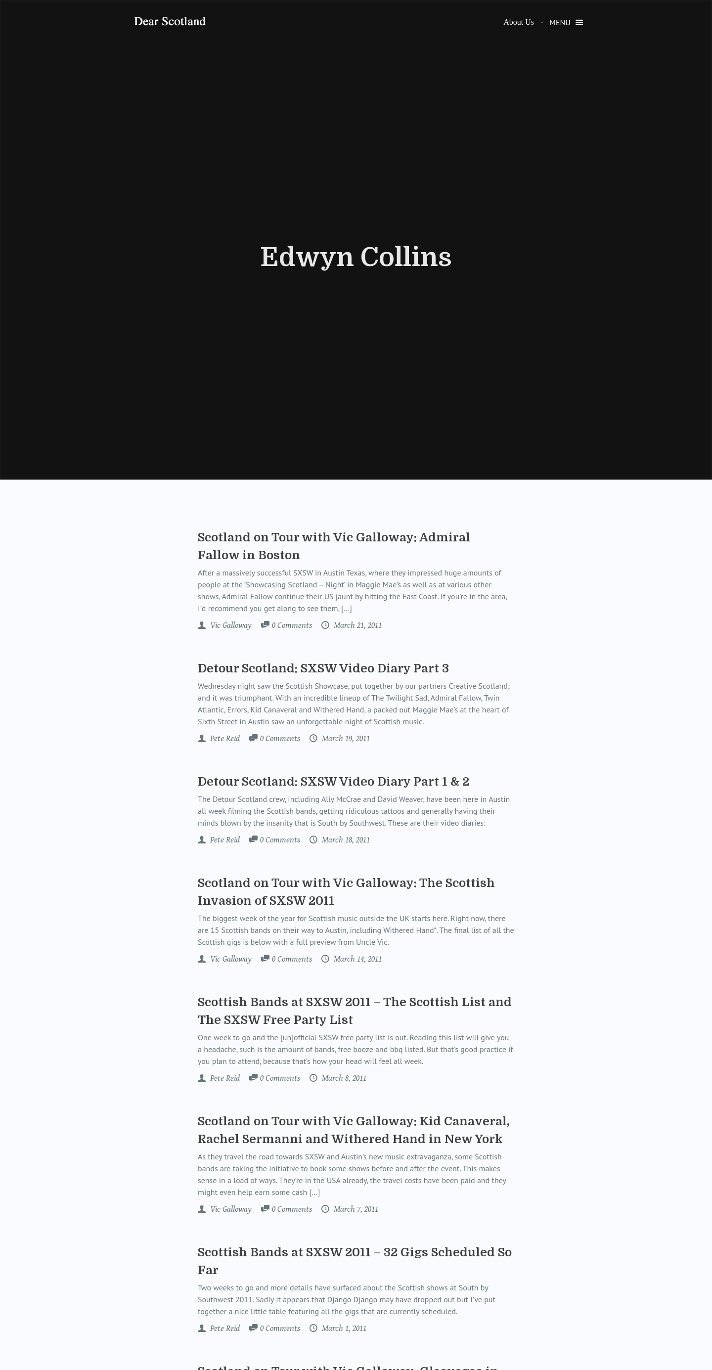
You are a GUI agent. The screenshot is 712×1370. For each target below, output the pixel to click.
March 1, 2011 (343, 1328)
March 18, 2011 (345, 840)
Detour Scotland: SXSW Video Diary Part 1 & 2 (333, 782)
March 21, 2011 (357, 625)
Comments (292, 625)
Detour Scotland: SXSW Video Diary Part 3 (323, 668)
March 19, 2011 (345, 739)
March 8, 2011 (343, 1078)
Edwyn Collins (356, 257)
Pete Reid (224, 739)
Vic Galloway (230, 625)
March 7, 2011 (355, 1209)
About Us (518, 22)
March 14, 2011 (357, 959)
